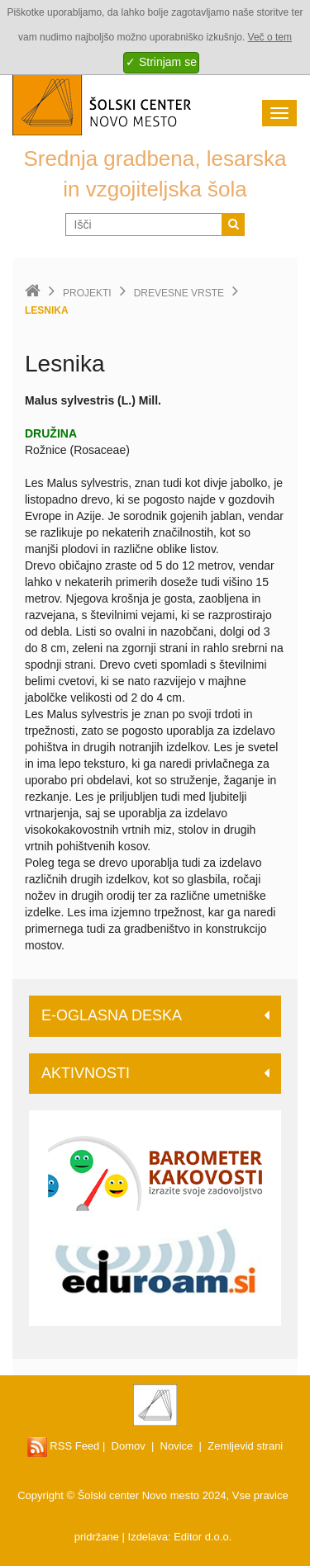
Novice (176, 1446)
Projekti (87, 293)
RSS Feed (63, 1446)
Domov (128, 1446)
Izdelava (148, 1537)
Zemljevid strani (245, 1446)
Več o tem (270, 37)
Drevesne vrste (179, 293)
